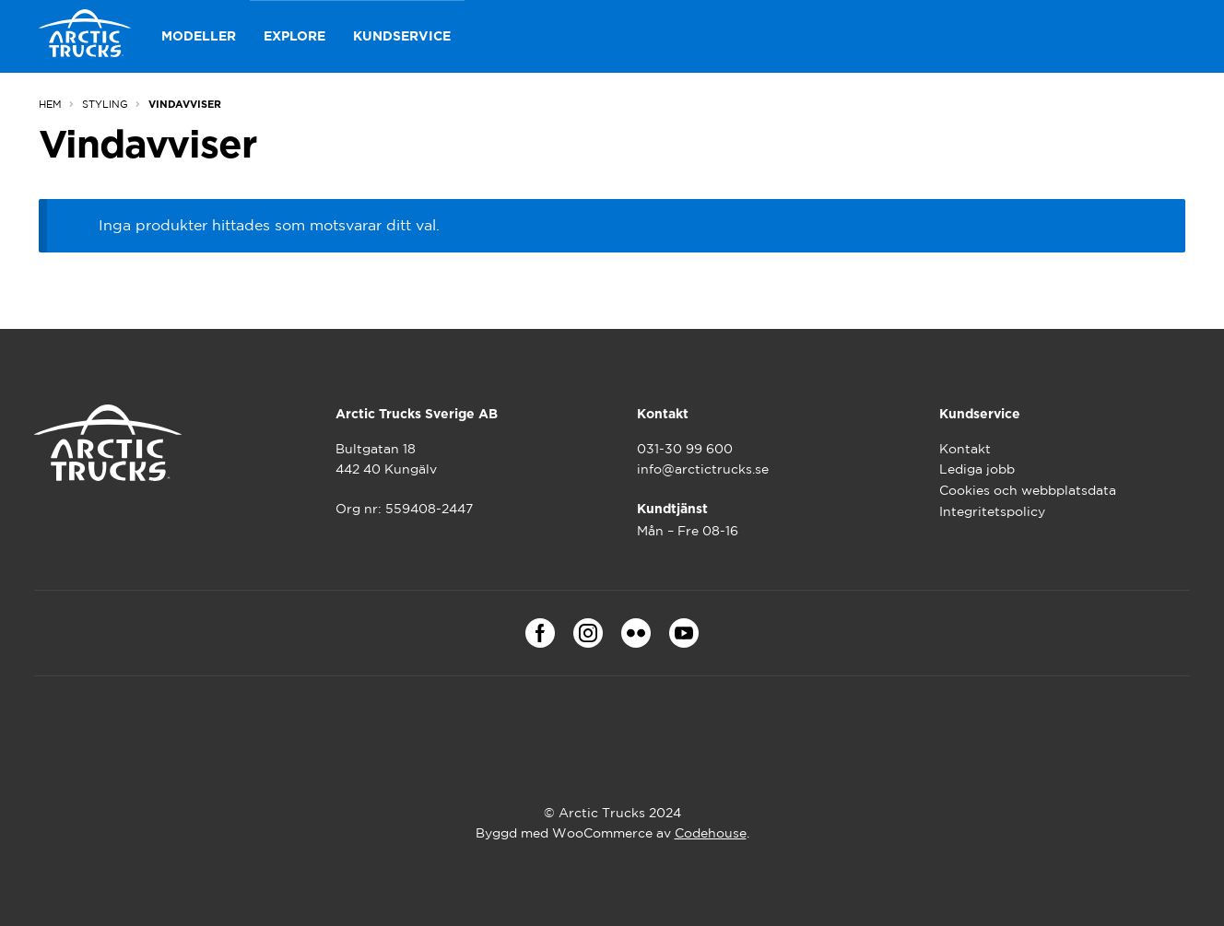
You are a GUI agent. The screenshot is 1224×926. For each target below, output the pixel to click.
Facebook (540, 633)
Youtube (684, 633)
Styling (105, 104)
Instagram (588, 633)
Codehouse (711, 833)
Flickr (636, 633)
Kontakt (965, 448)
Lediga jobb (977, 469)
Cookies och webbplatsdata (1027, 490)
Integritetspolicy (992, 511)
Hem (50, 104)
